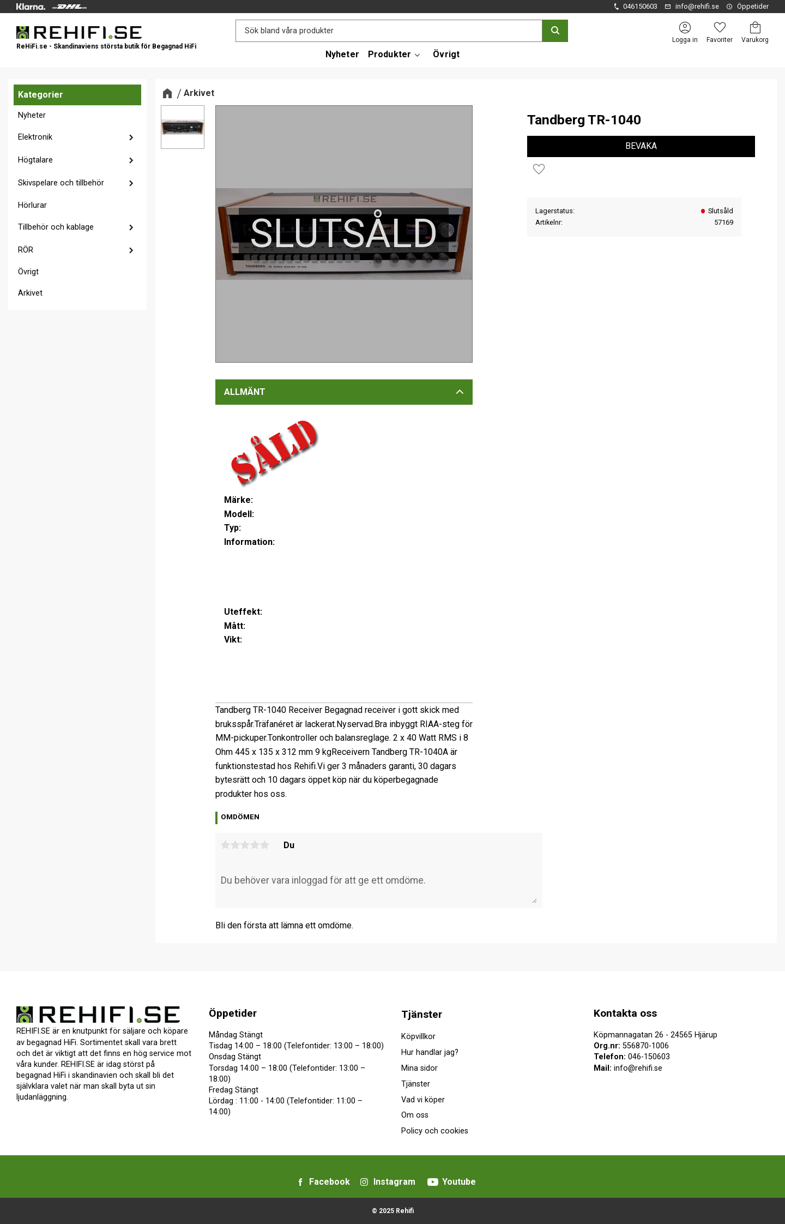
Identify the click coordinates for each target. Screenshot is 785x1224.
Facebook (329, 1182)
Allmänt (244, 392)
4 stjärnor (255, 845)
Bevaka (641, 146)
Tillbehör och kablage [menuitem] (56, 227)
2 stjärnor (235, 845)
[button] (719, 27)
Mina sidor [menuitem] (419, 1068)
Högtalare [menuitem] (35, 160)
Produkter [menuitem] (389, 54)
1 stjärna (226, 845)
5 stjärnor (265, 845)
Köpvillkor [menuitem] (418, 1036)
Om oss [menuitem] (414, 1115)
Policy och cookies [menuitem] (434, 1131)
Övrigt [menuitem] (446, 54)
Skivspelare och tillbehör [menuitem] (61, 183)
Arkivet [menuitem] (30, 293)
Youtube (459, 1182)
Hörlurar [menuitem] (32, 205)
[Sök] (555, 31)
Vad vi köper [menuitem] (423, 1100)
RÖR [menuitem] (25, 250)
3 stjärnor (245, 845)
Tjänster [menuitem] (421, 1014)
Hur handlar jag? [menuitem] (429, 1052)
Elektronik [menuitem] (35, 137)
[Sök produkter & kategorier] (388, 31)
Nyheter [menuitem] (342, 54)
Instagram (394, 1182)
